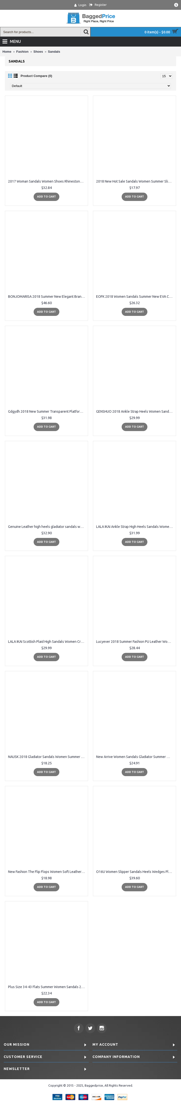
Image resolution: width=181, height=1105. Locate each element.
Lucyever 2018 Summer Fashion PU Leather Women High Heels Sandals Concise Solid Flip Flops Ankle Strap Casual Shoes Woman (135, 642)
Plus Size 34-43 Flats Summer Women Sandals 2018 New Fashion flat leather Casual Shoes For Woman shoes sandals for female (47, 987)
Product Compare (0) (36, 76)
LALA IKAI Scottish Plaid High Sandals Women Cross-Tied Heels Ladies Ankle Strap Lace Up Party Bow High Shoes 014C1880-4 (47, 642)
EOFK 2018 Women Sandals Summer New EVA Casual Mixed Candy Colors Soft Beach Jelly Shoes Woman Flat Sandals (135, 296)
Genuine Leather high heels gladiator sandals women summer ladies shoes (47, 527)
